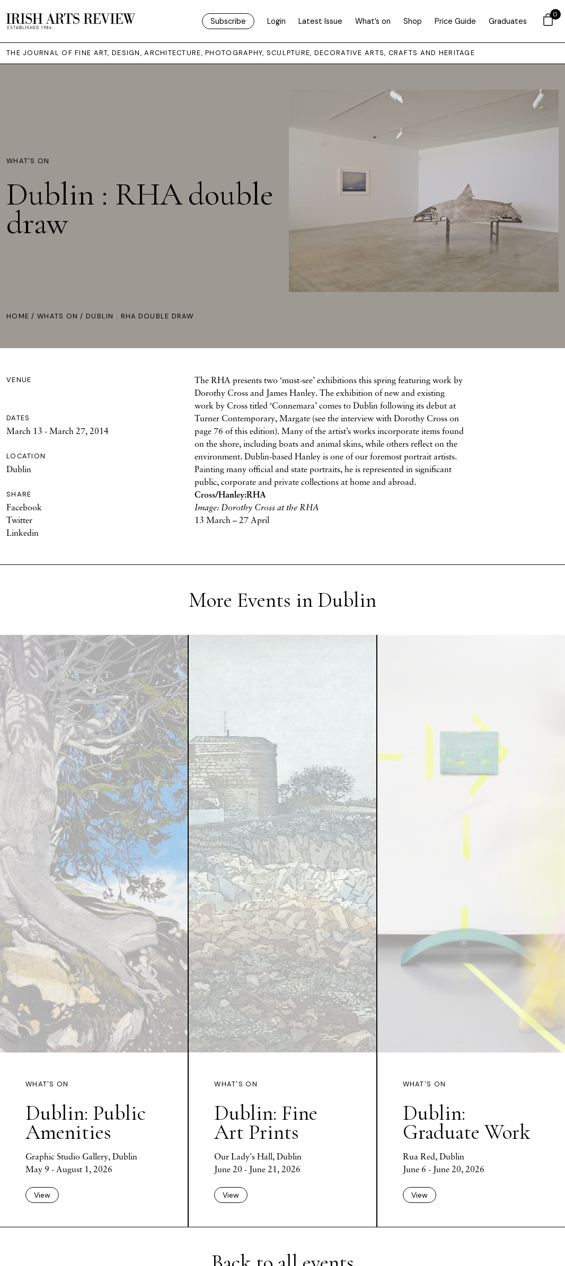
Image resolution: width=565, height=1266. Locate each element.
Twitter (19, 520)
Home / (21, 316)
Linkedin (22, 532)
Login (276, 21)
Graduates (508, 21)
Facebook (24, 507)
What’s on (373, 21)
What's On (28, 160)
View (42, 1195)
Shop (412, 21)
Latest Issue (320, 21)
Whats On (57, 316)
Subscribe (228, 21)
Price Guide (455, 21)
